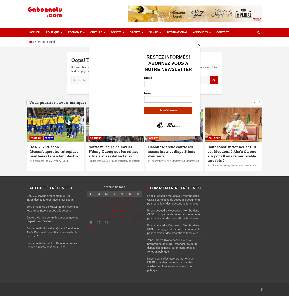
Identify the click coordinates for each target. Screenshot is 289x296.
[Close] (199, 45)
